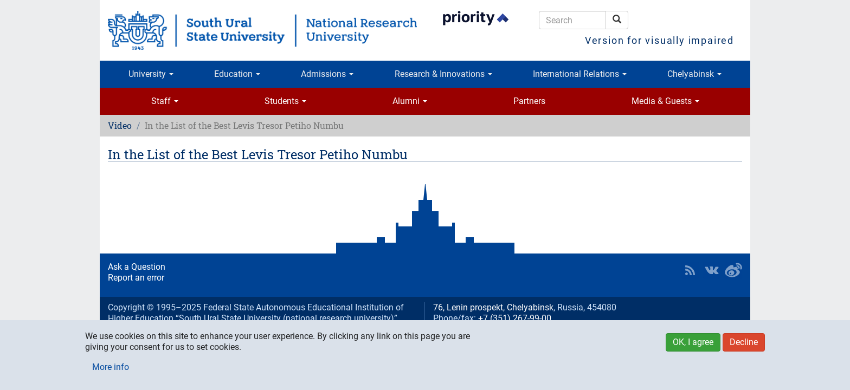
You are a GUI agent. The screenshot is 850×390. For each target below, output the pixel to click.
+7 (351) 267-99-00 (514, 318)
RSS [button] (690, 270)
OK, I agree (693, 342)
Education (237, 74)
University (150, 74)
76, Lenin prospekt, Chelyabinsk (493, 307)
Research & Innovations (443, 74)
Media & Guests (665, 101)
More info (110, 367)
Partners (529, 101)
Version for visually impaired (659, 40)
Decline (744, 342)
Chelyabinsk (694, 74)
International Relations (580, 74)
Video (120, 125)
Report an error (136, 277)
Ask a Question (136, 267)
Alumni (409, 101)
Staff (164, 101)
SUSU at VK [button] (711, 270)
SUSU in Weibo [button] (733, 270)
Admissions (327, 74)
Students (285, 101)
